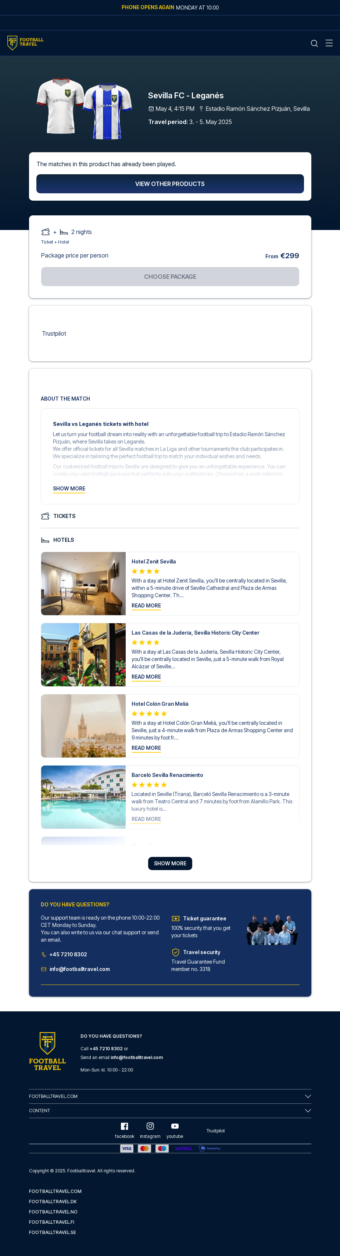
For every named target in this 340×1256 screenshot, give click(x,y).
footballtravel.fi (51, 1222)
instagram (150, 1130)
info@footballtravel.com (75, 969)
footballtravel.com (55, 1191)
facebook (124, 1130)
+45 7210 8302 (64, 954)
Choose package (170, 276)
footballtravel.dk (53, 1201)
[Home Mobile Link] (25, 43)
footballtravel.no (53, 1212)
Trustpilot (54, 333)
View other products (170, 183)
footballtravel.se (52, 1232)
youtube (175, 1130)
